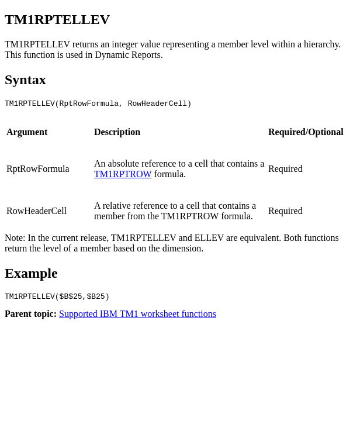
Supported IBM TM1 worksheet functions (137, 317)
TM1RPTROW (122, 176)
